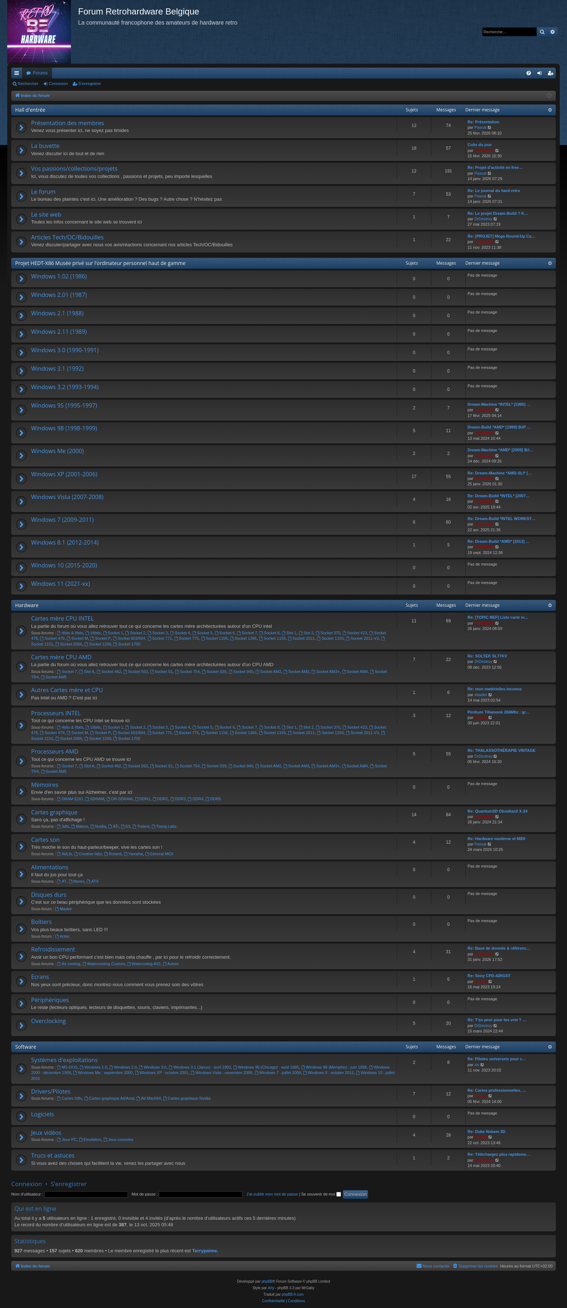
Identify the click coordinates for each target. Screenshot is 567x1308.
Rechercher (28, 83)
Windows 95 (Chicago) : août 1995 (266, 1067)
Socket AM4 (355, 671)
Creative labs (88, 854)
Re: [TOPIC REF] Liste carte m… (498, 617)
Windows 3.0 (152, 1067)
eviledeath (484, 150)
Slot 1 (289, 633)
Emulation (90, 1139)
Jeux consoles (118, 1139)
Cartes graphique (54, 812)
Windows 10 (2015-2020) (64, 565)
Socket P (100, 638)
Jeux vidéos (46, 1133)
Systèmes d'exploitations (64, 1060)
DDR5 (213, 799)
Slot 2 (306, 633)
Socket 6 (225, 633)
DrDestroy (483, 219)
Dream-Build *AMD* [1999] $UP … (499, 427)
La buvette (45, 146)
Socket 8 (269, 633)
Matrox (79, 826)
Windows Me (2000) (57, 451)
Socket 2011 (301, 638)
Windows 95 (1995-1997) (64, 405)
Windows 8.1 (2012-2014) (65, 542)
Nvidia (98, 826)
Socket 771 (160, 638)
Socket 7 (247, 633)
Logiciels (42, 1114)
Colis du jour (480, 144)
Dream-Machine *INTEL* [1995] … (499, 404)
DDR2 (160, 799)
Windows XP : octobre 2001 (161, 1072)
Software (25, 1046)
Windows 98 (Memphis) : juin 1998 (334, 1067)
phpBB (266, 1281)
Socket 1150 (330, 638)
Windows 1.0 (93, 1067)
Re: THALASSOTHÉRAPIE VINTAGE (502, 750)
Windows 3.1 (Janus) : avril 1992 (200, 1067)
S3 (125, 826)
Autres (171, 964)
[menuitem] (528, 73)
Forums (40, 73)
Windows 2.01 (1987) (59, 295)
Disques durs (48, 895)
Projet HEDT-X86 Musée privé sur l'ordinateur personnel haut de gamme (100, 263)
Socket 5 (202, 633)
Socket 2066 (68, 644)
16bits (93, 633)
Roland (113, 854)
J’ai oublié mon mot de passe (272, 1194)
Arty (271, 1288)
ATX (92, 881)
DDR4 (196, 799)
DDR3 (178, 799)
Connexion (58, 83)
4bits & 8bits (70, 633)
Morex (76, 881)
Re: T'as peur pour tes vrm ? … (497, 1020)
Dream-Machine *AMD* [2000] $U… (500, 450)
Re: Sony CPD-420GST (489, 975)
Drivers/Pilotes (51, 1091)
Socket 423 (354, 633)
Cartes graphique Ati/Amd (109, 1098)
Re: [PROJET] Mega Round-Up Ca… (502, 236)
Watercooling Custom (103, 964)
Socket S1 (161, 671)
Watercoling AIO (144, 964)
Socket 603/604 (129, 638)
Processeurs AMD (54, 751)
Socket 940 (241, 671)
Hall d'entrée (30, 109)
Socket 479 (52, 638)
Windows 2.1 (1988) (57, 313)
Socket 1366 (243, 638)
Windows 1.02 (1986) (59, 276)
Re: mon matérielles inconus (495, 689)
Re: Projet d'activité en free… (495, 167)
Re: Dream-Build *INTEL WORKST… (502, 518)
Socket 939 (214, 671)
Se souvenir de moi (321, 1194)
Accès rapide (18, 74)
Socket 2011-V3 (362, 638)
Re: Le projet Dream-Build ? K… (498, 213)
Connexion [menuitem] (541, 74)
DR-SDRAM (119, 799)
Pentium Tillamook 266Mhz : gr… (499, 712)
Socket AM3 (297, 671)
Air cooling (68, 964)
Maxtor (63, 909)
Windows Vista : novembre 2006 (221, 1072)
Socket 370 (328, 633)
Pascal (480, 127)
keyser (480, 717)
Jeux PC (67, 1139)
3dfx (63, 826)
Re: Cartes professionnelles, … (497, 1090)
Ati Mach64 (148, 1098)
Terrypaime (204, 1250)
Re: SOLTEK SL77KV (487, 656)
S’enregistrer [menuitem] (552, 74)
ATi (113, 826)
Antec (62, 936)
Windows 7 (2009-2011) (62, 520)
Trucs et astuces (52, 1155)
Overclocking (48, 1021)
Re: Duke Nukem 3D (487, 1131)
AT (62, 881)
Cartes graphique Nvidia (186, 1098)
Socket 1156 (214, 638)
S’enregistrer (89, 83)
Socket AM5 (54, 677)
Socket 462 (109, 671)
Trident (140, 826)
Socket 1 (113, 633)
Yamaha (133, 854)
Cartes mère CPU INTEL (62, 618)
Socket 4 (180, 633)
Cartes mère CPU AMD (61, 657)
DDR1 (142, 799)
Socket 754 (187, 671)
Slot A (86, 671)
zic (476, 1064)
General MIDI (159, 854)
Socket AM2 (268, 671)
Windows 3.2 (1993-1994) (65, 387)
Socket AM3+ (326, 671)
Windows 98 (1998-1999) (64, 428)
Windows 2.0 (123, 1067)
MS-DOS (67, 1067)
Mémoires (44, 785)
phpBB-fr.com (293, 1294)
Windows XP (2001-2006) (64, 474)
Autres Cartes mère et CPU (67, 690)
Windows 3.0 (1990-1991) (65, 350)
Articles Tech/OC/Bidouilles (67, 237)
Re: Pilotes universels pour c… (497, 1059)
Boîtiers (41, 922)
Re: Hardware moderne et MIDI (496, 838)
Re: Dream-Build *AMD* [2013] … (499, 541)
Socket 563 (135, 671)
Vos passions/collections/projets (74, 168)
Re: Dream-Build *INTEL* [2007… (499, 496)
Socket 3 (158, 633)
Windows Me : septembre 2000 (102, 1072)
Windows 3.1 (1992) (57, 368)
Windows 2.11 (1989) (59, 332)
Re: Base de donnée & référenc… (499, 948)
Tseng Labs (164, 826)
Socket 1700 (127, 644)
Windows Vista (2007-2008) (67, 497)
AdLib (64, 854)
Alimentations (49, 867)
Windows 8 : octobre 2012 (328, 1072)
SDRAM (95, 799)
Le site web (46, 214)
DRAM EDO (70, 799)
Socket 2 (135, 633)
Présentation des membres (67, 123)
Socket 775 (186, 638)
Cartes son (45, 840)
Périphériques (50, 1000)
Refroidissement (53, 949)
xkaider (480, 695)
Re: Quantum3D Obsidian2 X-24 (498, 811)
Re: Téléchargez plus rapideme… (499, 1154)
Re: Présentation (483, 122)
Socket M (77, 638)
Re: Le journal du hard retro (494, 190)
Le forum (43, 192)
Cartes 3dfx (69, 1098)
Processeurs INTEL (56, 713)
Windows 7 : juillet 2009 (278, 1072)
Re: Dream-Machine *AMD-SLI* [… (500, 473)
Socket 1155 (272, 638)
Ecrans (40, 977)
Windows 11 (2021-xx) (60, 584)
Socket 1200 (97, 644)
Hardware (27, 605)
